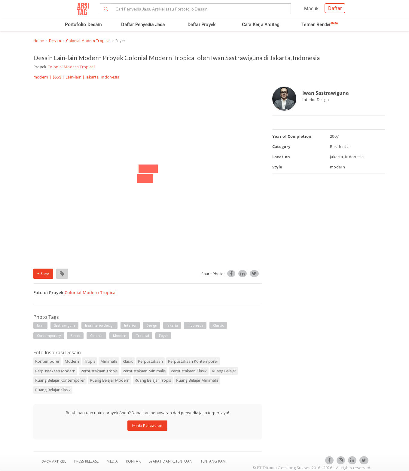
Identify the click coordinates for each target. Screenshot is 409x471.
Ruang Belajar (224, 371)
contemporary (49, 335)
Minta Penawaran (147, 425)
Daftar (335, 8)
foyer (164, 335)
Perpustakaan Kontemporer (193, 361)
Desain (55, 40)
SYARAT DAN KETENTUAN (171, 461)
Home (38, 40)
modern (119, 335)
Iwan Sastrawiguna (325, 93)
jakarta (172, 325)
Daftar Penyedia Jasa (143, 24)
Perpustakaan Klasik (189, 371)
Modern (72, 361)
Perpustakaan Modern (55, 371)
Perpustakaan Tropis (99, 371)
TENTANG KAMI (213, 461)
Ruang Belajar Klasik (53, 389)
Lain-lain (73, 77)
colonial (96, 335)
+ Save (43, 273)
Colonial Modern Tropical (88, 40)
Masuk (311, 8)
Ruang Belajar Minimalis (197, 380)
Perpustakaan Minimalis (144, 371)
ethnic (76, 335)
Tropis (89, 361)
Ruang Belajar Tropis (153, 380)
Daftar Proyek (202, 24)
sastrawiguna (64, 325)
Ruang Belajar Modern (110, 380)
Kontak (134, 461)
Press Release (86, 461)
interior (130, 325)
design (151, 325)
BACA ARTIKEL (53, 461)
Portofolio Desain (83, 24)
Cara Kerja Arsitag (260, 24)
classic (218, 325)
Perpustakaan (150, 361)
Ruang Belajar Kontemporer (60, 380)
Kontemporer (47, 361)
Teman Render (319, 24)
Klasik (128, 361)
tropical (142, 335)
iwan (40, 325)
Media (113, 461)
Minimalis (109, 361)
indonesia (195, 325)
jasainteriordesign (99, 325)
